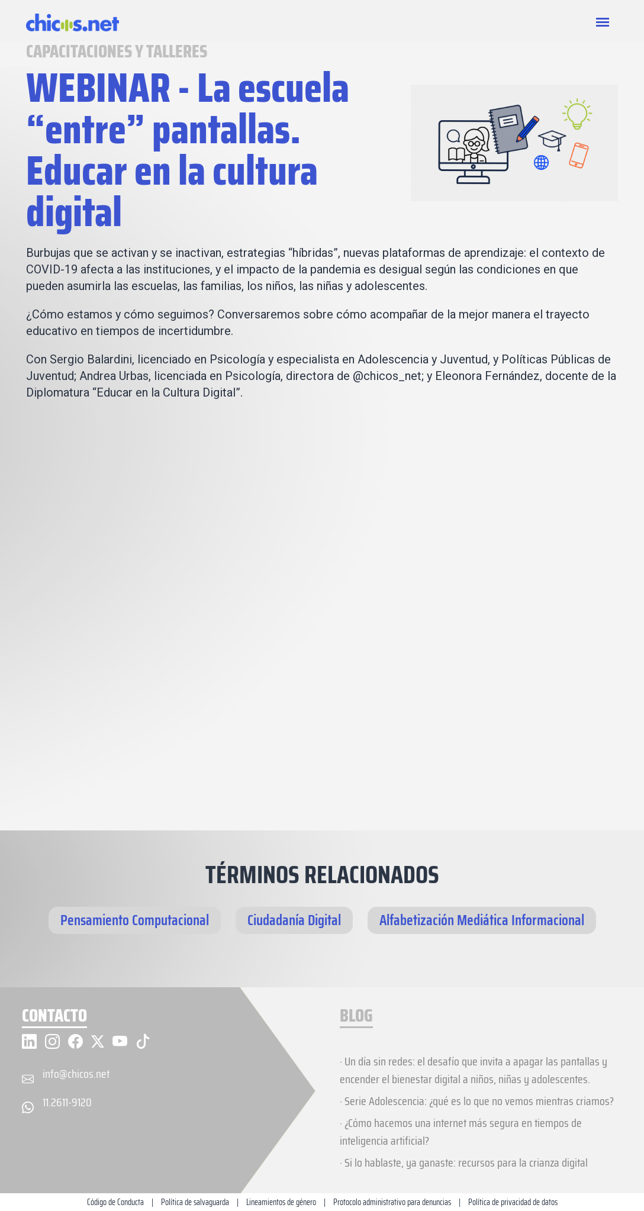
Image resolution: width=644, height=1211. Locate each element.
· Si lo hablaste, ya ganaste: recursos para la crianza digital (464, 1162)
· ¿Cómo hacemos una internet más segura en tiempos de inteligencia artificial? (461, 1131)
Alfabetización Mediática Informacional (481, 920)
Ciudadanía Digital (294, 920)
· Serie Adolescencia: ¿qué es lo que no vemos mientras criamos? (477, 1100)
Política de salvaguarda (195, 1202)
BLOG (356, 1016)
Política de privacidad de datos (513, 1202)
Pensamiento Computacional (134, 920)
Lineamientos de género (281, 1202)
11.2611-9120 (67, 1102)
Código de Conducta (115, 1202)
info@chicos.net (76, 1073)
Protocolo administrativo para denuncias (392, 1202)
